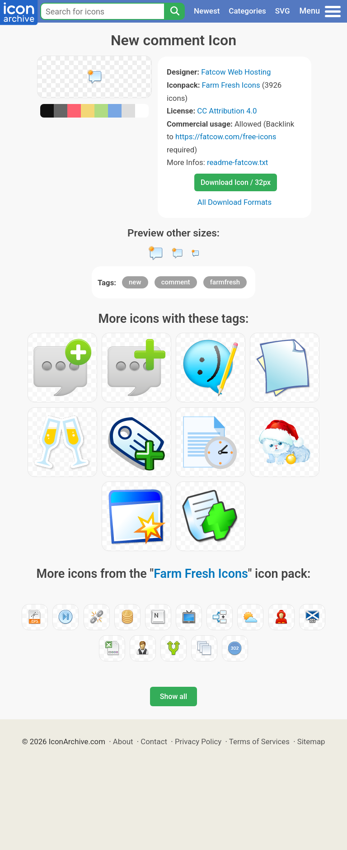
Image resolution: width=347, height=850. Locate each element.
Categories (247, 10)
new (135, 282)
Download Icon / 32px (236, 182)
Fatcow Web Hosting (236, 71)
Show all (173, 696)
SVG (282, 10)
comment (175, 282)
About (123, 741)
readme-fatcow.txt (237, 162)
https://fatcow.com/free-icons (225, 136)
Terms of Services (259, 741)
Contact (154, 741)
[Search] (174, 11)
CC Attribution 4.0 (227, 110)
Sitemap (311, 741)
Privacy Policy (198, 741)
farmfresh (225, 282)
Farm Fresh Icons (231, 85)
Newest (207, 10)
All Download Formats (234, 202)
